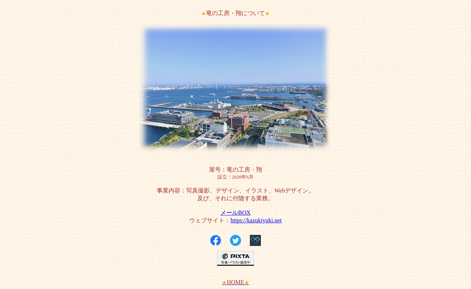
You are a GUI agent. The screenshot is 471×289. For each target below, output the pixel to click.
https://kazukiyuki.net (255, 220)
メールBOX (235, 212)
